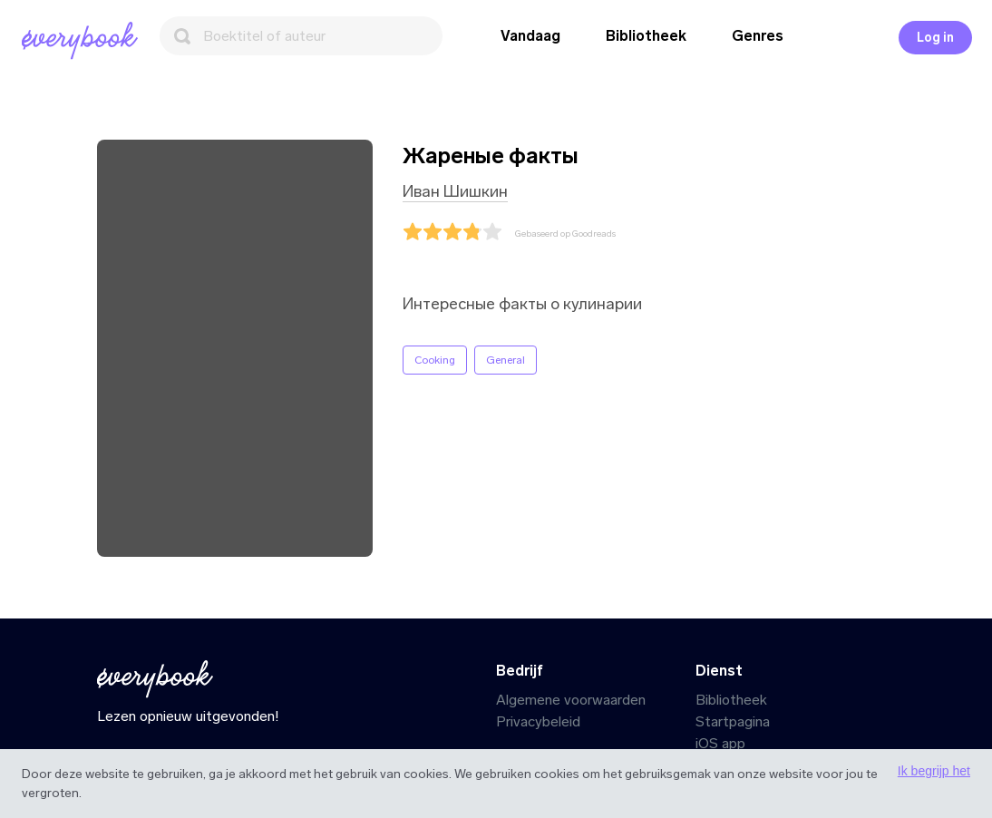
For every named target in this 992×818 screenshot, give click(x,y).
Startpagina (732, 721)
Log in (935, 37)
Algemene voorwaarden (571, 699)
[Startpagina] (83, 41)
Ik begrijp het (934, 771)
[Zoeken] (301, 35)
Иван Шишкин (455, 191)
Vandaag (530, 35)
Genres (757, 35)
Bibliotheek (646, 35)
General (505, 360)
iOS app (720, 743)
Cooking (434, 360)
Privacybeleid (538, 721)
